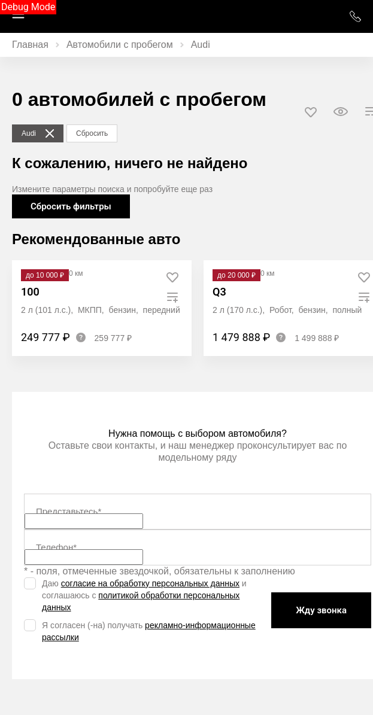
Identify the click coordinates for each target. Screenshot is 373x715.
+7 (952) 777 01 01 (355, 16)
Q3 (219, 291)
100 (30, 291)
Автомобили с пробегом (119, 44)
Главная (30, 44)
